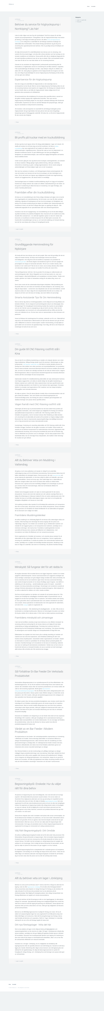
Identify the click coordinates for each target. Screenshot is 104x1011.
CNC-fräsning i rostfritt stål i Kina (32, 373)
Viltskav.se (12, 4)
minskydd (26, 618)
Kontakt (93, 6)
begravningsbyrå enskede (52, 816)
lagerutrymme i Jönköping (35, 906)
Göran (17, 19)
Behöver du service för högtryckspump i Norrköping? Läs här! (38, 28)
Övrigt (17, 126)
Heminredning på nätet (21, 270)
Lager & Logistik (19, 237)
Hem (88, 6)
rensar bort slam (57, 484)
